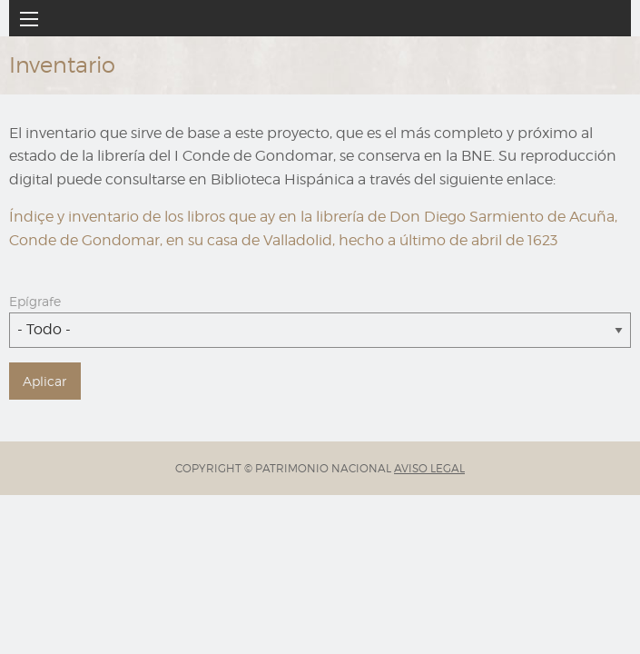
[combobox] (320, 330)
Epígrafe (35, 301)
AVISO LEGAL (429, 468)
